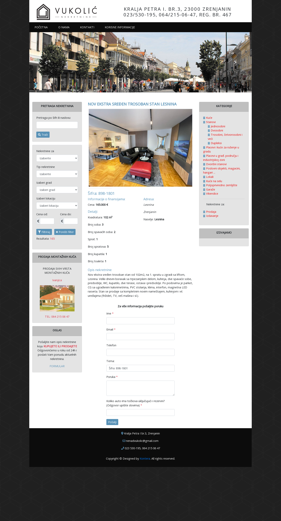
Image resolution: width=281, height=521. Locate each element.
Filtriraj (44, 232)
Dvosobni (216, 130)
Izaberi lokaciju (45, 198)
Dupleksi (216, 143)
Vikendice (211, 193)
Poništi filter (65, 232)
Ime (110, 367)
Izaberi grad (44, 182)
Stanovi (210, 122)
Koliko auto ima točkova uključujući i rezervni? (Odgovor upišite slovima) (135, 457)
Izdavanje (211, 216)
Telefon (111, 399)
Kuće (208, 118)
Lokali (209, 177)
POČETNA (44, 27)
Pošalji (112, 476)
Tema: (110, 415)
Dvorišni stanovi (216, 164)
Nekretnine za (45, 151)
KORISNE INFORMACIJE (120, 27)
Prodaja (210, 212)
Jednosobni (217, 126)
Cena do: (65, 214)
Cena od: (42, 214)
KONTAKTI (87, 27)
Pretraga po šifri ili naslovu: (53, 118)
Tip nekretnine (45, 167)
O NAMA (63, 27)
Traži (43, 134)
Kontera (145, 512)
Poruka (112, 431)
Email (111, 383)
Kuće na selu (213, 181)
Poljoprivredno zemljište (221, 185)
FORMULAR (57, 366)
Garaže (210, 189)
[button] (46, 62)
